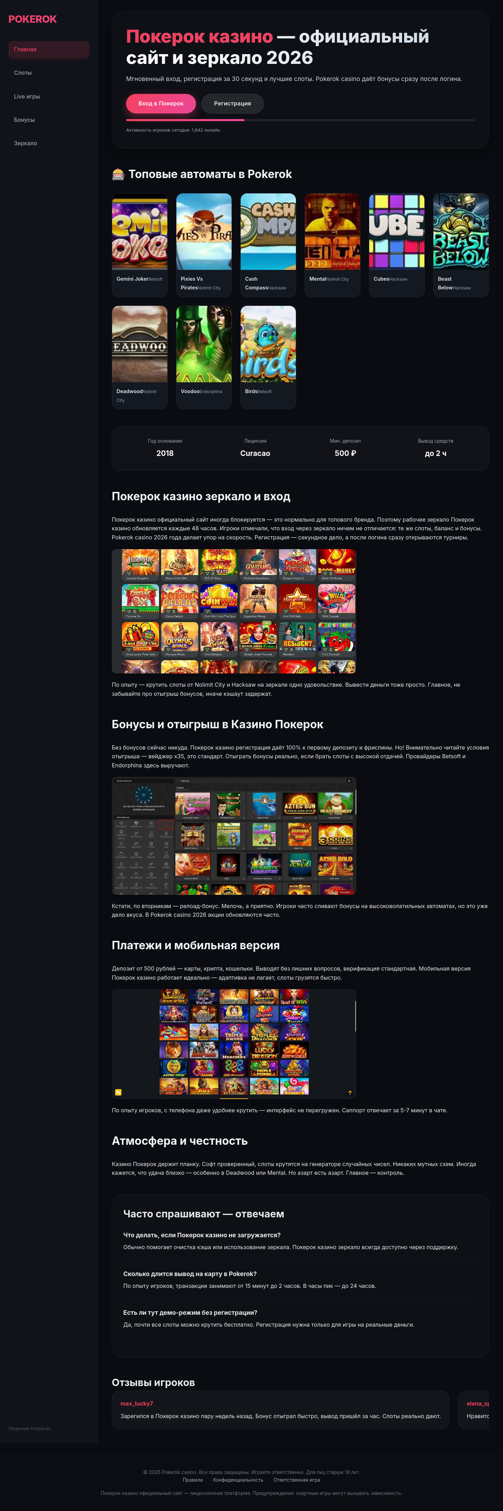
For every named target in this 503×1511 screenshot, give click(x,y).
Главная (25, 49)
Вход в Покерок (161, 103)
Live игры (27, 96)
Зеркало (25, 143)
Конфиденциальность (238, 1480)
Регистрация (232, 103)
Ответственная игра (297, 1480)
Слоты (23, 72)
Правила (193, 1480)
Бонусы (24, 119)
